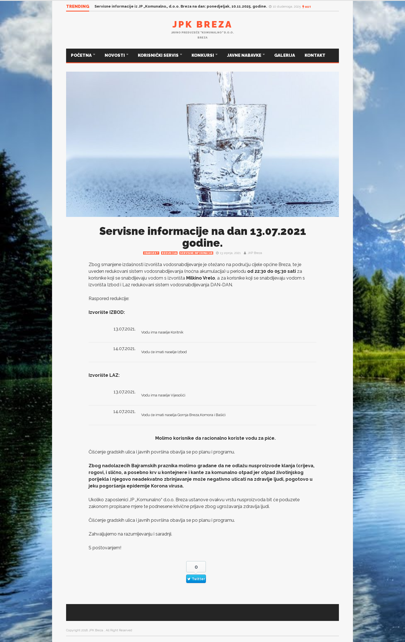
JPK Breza (202, 24)
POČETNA (82, 55)
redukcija (169, 253)
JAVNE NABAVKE (244, 55)
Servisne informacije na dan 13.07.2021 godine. (202, 237)
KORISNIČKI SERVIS (158, 55)
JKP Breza (255, 253)
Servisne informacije (196, 253)
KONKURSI (203, 55)
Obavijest (151, 253)
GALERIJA (284, 55)
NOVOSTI (115, 55)
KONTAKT (315, 55)
